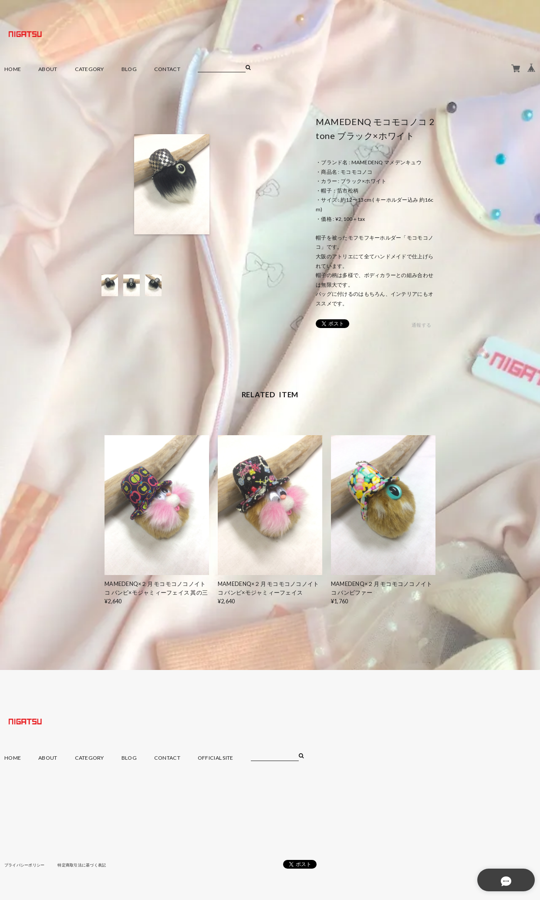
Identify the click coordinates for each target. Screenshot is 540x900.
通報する (421, 325)
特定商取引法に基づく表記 (89, 864)
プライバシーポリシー (26, 864)
